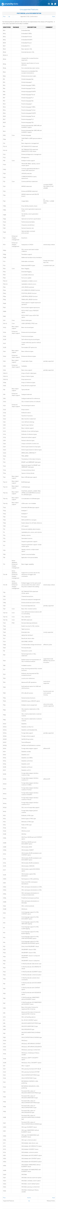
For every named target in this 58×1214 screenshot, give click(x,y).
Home (29, 1197)
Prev (4, 16)
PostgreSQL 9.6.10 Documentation (29, 13)
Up (9, 16)
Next (53, 16)
